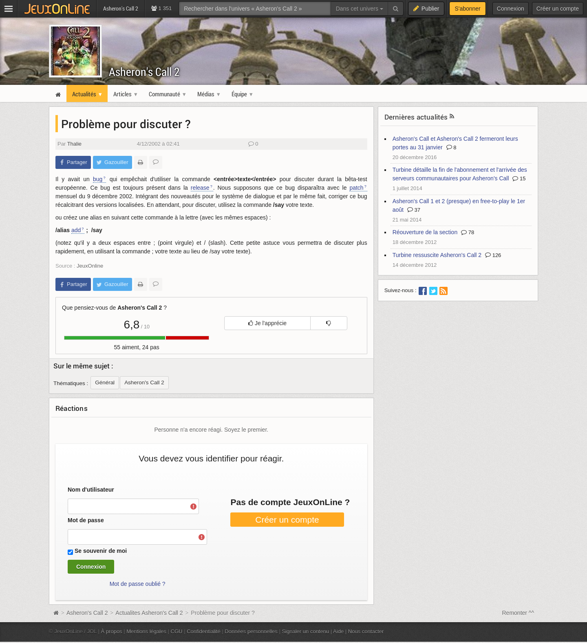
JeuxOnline (90, 266)
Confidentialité (204, 631)
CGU (177, 631)
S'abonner (467, 8)
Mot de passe (86, 520)
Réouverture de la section (425, 232)
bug (97, 179)
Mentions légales (146, 631)
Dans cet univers (359, 8)
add (76, 230)
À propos (111, 631)
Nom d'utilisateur (91, 489)
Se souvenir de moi (101, 551)
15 (518, 178)
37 (413, 210)
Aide (338, 631)
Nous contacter (366, 631)
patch (356, 187)
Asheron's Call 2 (144, 71)
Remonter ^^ (518, 613)
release (200, 187)
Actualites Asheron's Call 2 (149, 613)
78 (467, 232)
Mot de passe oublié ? (138, 584)
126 (493, 255)
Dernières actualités (416, 117)
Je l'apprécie (267, 323)
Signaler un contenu (305, 631)
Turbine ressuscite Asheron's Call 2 (437, 255)
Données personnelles (251, 631)
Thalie (74, 144)
